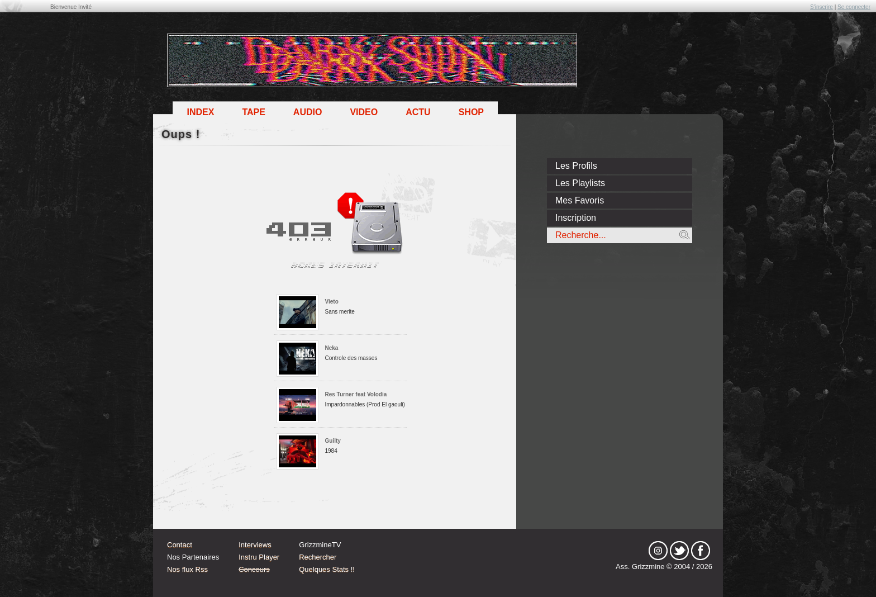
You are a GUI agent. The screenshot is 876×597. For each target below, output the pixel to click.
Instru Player (259, 557)
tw (679, 550)
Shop (471, 112)
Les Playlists (580, 183)
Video (364, 112)
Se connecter (853, 7)
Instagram (658, 550)
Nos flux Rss (187, 569)
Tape (253, 112)
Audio (307, 112)
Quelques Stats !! (327, 569)
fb (700, 550)
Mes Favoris (579, 200)
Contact (179, 545)
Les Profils (576, 165)
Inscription (575, 217)
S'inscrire (821, 7)
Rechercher (317, 557)
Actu (418, 112)
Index (200, 112)
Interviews (255, 545)
